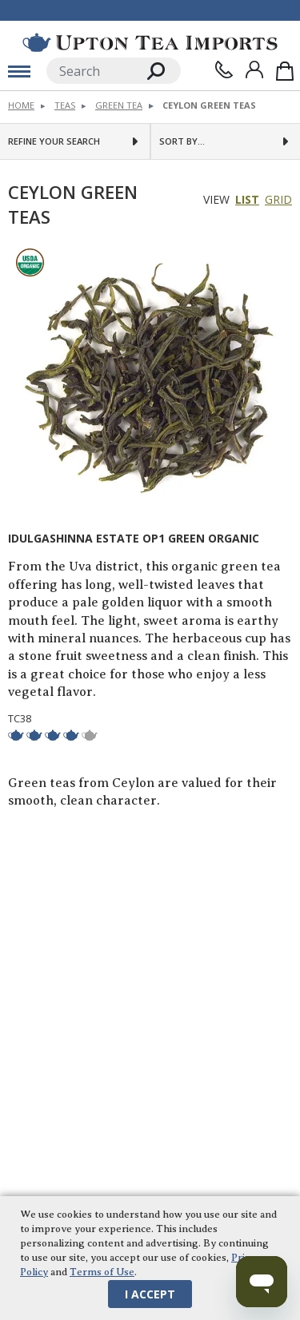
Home (21, 105)
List (247, 199)
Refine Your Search (54, 142)
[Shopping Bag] (285, 71)
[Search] (89, 71)
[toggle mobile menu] (19, 71)
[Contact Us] (224, 69)
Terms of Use (102, 1272)
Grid (278, 199)
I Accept (150, 1294)
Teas (64, 105)
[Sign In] (254, 69)
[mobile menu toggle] (19, 71)
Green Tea (118, 105)
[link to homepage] (150, 42)
